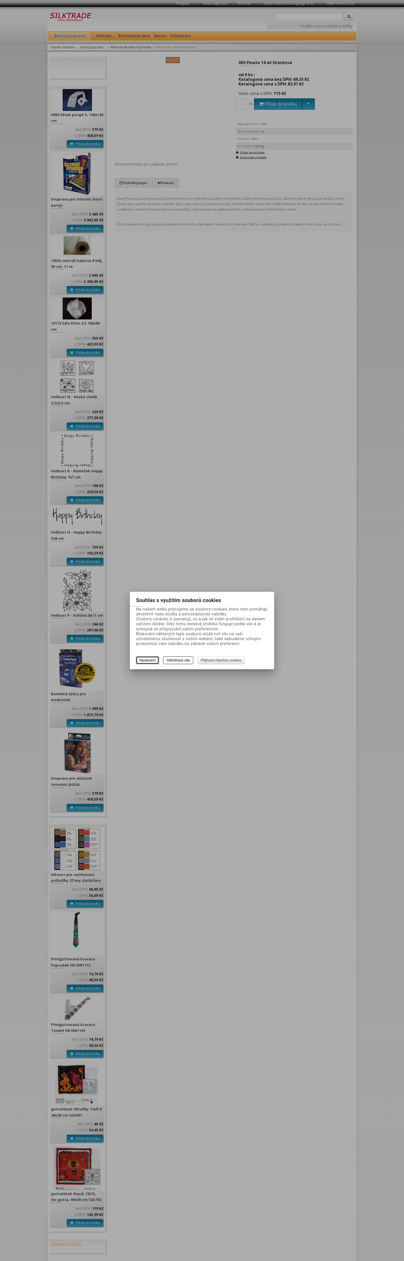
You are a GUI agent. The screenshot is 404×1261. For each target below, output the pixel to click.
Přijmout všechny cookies (221, 660)
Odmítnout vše (178, 660)
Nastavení (147, 660)
